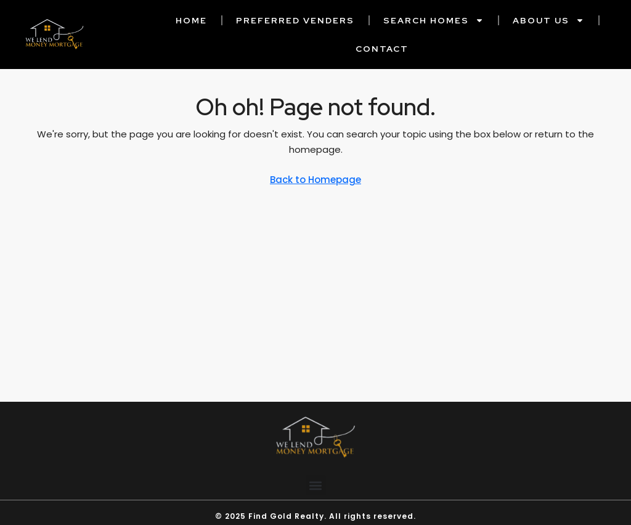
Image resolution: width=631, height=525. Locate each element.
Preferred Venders (295, 20)
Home (191, 20)
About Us (548, 20)
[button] (316, 493)
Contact (382, 48)
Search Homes (433, 20)
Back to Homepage (315, 179)
